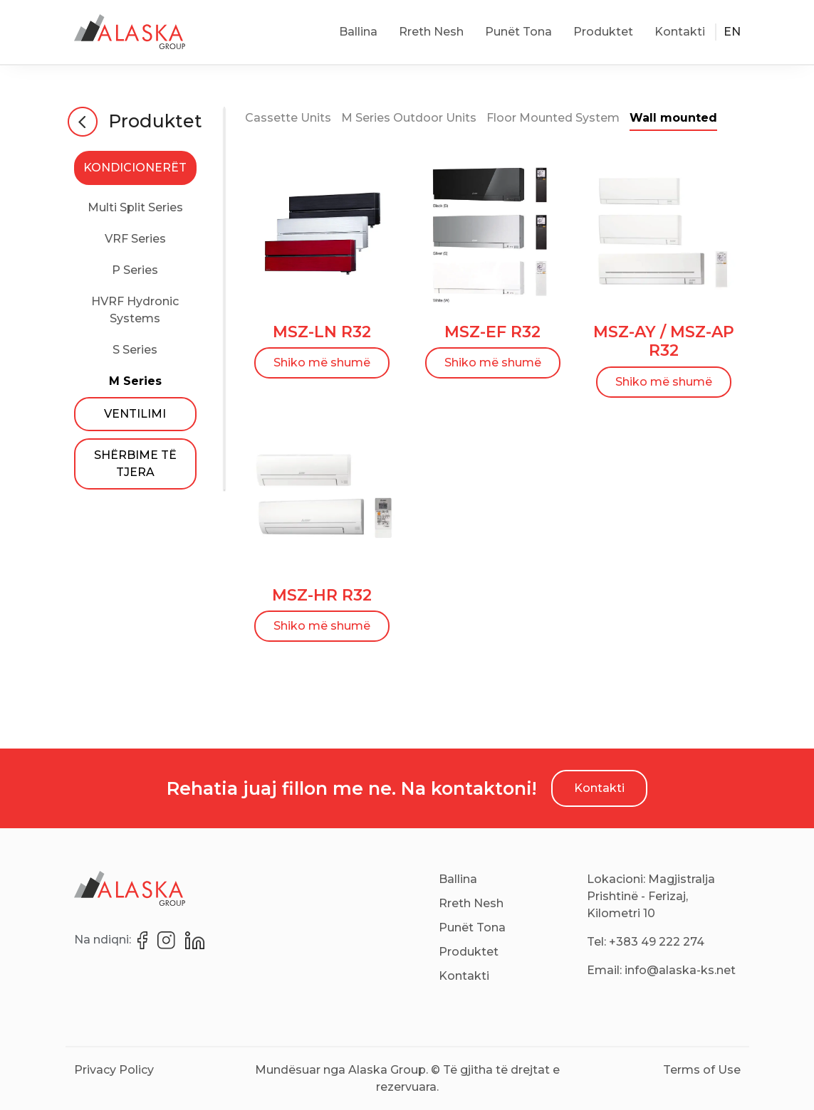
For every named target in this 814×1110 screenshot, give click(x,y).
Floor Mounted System (553, 118)
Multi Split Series (135, 207)
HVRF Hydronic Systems (135, 310)
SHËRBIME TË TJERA (135, 463)
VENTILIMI (135, 414)
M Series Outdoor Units (408, 118)
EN (732, 31)
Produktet (603, 31)
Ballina (358, 31)
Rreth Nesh (431, 31)
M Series (135, 381)
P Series (135, 270)
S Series (135, 349)
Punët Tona (518, 31)
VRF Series (135, 238)
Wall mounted (673, 118)
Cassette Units (288, 118)
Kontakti (679, 31)
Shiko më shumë (321, 362)
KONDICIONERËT (135, 167)
